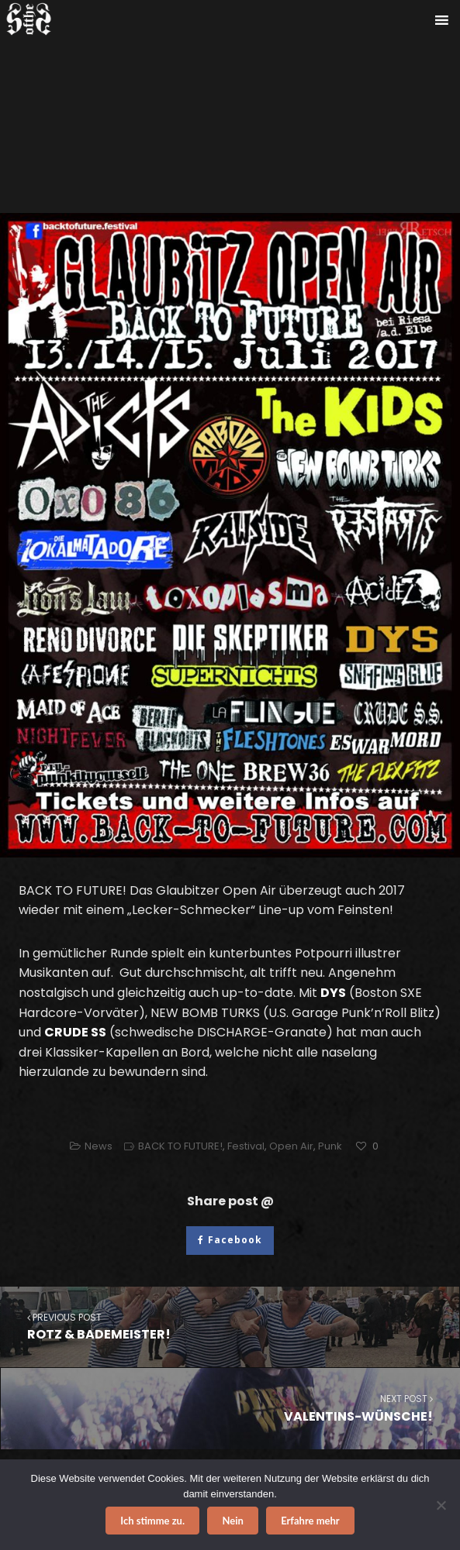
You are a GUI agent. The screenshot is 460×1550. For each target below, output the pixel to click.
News (98, 1146)
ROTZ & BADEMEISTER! (229, 1326)
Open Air (291, 1146)
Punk (330, 1146)
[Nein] (440, 1505)
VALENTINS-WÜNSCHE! (230, 1408)
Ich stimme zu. (152, 1520)
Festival (246, 1146)
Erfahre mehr (310, 1520)
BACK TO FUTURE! (180, 1146)
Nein (232, 1520)
